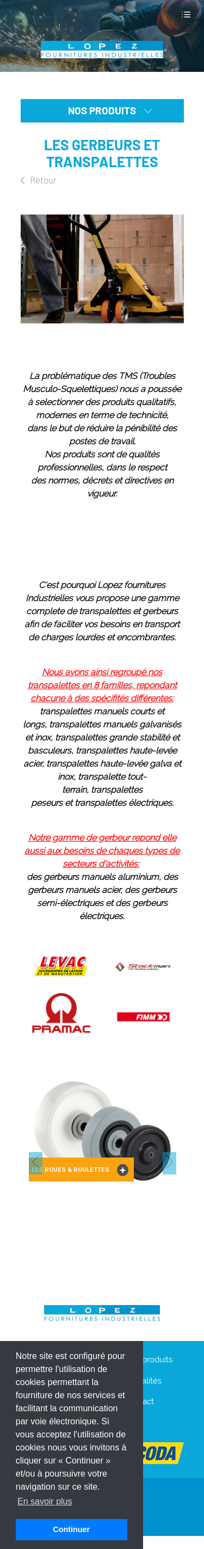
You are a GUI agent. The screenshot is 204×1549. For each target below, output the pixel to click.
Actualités (143, 1381)
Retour (39, 179)
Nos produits (148, 1359)
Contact (139, 1401)
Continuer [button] (71, 1529)
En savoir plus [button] (44, 1501)
